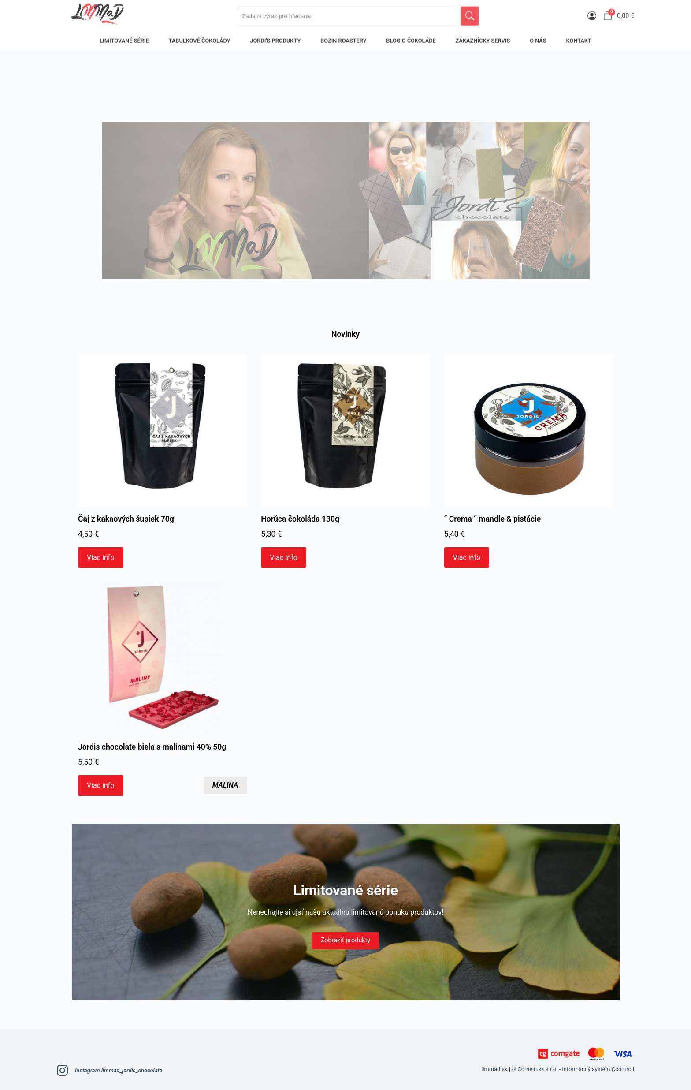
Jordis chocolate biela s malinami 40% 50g (152, 747)
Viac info (101, 557)
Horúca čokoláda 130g (300, 519)
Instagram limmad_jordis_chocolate (109, 1070)
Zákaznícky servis (483, 37)
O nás (538, 37)
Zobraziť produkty (345, 940)
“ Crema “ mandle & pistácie (492, 519)
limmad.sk (494, 1069)
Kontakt (578, 37)
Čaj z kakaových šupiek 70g (126, 519)
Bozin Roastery (343, 37)
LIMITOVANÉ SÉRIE (124, 37)
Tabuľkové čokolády (199, 37)
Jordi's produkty (275, 37)
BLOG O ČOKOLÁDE (410, 37)
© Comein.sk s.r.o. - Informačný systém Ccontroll (573, 1069)
